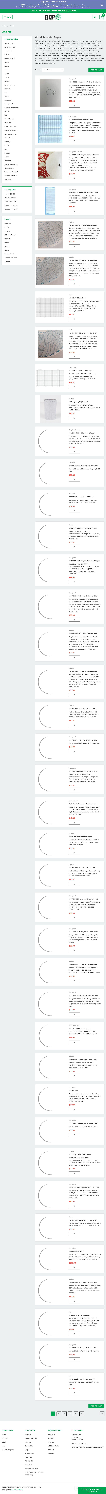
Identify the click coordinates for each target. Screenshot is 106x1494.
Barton (6, 55)
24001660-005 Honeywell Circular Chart (83, 596)
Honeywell (8, 100)
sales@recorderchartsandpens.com (75, 7)
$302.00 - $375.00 (10, 209)
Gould (6, 96)
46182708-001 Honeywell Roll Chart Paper (84, 561)
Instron (6, 111)
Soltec (6, 157)
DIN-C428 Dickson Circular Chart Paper (83, 1379)
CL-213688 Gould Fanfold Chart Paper (83, 528)
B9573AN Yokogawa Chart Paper (81, 371)
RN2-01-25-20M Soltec (77, 298)
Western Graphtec (10, 176)
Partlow (7, 145)
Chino (6, 74)
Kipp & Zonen (9, 119)
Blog (26, 1450)
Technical (28, 1465)
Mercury (7, 142)
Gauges (28, 1442)
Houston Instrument (11, 108)
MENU (9, 17)
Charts (4, 1442)
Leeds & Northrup (10, 126)
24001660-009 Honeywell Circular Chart (83, 740)
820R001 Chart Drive (76, 1251)
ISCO (6, 115)
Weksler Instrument (11, 172)
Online (4, 1435)
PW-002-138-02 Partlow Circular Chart (83, 709)
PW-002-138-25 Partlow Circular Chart (83, 1282)
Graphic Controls (10, 258)
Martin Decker (9, 138)
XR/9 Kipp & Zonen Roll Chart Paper (82, 804)
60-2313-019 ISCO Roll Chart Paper (82, 433)
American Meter (9, 47)
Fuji (5, 93)
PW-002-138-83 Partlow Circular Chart (83, 964)
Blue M (6, 62)
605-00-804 (73, 1091)
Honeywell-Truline (10, 104)
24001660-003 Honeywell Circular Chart (83, 996)
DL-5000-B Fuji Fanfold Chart (79, 1315)
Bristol (6, 66)
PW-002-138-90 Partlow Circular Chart (83, 260)
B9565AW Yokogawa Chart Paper (81, 120)
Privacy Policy (30, 1453)
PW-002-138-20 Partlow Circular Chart (83, 634)
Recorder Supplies (8, 1450)
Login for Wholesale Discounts (92, 1490)
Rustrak (7, 153)
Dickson (7, 81)
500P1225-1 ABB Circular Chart (80, 1028)
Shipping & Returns (31, 1469)
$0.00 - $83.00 (9, 194)
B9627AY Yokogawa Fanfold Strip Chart (83, 771)
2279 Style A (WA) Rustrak (78, 402)
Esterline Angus (9, 85)
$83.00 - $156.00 (10, 198)
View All (7, 261)
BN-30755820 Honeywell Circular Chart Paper (86, 1187)
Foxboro (7, 89)
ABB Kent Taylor (9, 43)
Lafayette (7, 123)
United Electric (9, 168)
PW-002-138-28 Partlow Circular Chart (83, 225)
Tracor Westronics (10, 164)
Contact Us (29, 1446)
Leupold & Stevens (10, 130)
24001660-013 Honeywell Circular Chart (83, 1123)
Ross (6, 149)
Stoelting (7, 161)
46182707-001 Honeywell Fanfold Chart (83, 192)
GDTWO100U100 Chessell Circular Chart (83, 466)
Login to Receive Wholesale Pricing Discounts (53, 10)
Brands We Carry (31, 1438)
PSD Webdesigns (17, 1490)
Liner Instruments (10, 134)
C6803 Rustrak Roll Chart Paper (80, 837)
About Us (28, 1435)
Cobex (6, 77)
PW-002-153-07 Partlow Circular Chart (83, 671)
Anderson (7, 51)
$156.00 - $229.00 (10, 202)
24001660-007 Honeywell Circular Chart (83, 1348)
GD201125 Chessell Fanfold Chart (81, 497)
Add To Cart (96, 70)
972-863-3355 (52, 7)
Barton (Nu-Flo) (9, 58)
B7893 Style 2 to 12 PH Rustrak (80, 1155)
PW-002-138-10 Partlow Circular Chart (83, 1220)
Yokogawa (8, 179)
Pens (3, 1446)
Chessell (7, 70)
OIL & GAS (28, 1457)
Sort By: (38, 70)
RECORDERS (29, 1461)
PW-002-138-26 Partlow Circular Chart (83, 868)
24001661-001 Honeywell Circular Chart (83, 899)
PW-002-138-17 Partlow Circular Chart (83, 333)
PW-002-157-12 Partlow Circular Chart (83, 1059)
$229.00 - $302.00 (10, 205)
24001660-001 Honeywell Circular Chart (83, 932)
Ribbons (4, 1438)
